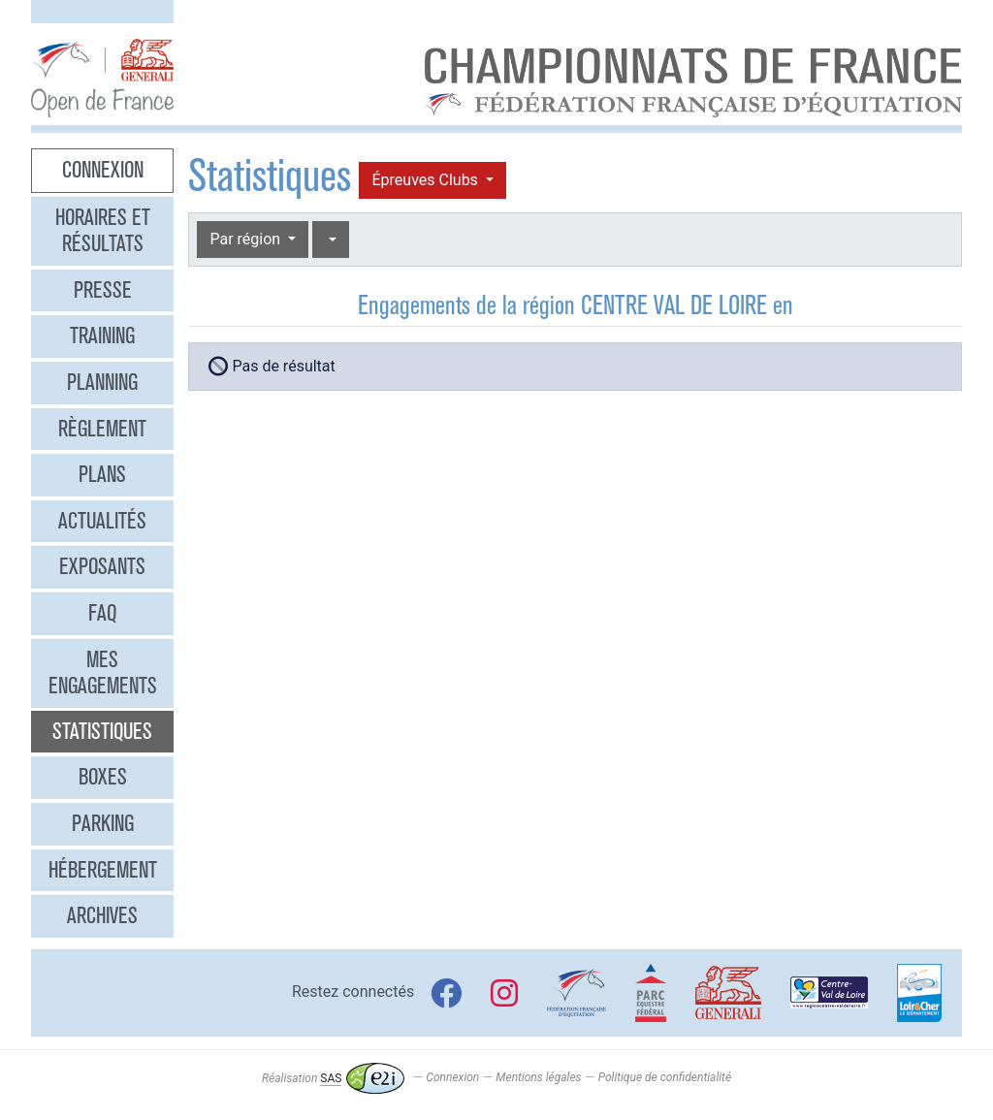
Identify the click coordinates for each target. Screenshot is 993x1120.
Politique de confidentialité (664, 1078)
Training (102, 335)
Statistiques (102, 731)
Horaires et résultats (102, 231)
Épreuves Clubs (426, 180)
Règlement (102, 428)
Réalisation (333, 1078)
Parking (103, 823)
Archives (102, 915)
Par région (246, 239)
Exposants (102, 566)
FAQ (102, 612)
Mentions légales (538, 1078)
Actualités (102, 520)
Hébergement (102, 869)
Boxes (103, 776)
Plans (102, 474)
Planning (102, 382)
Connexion (103, 169)
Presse (103, 290)
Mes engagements (102, 673)
